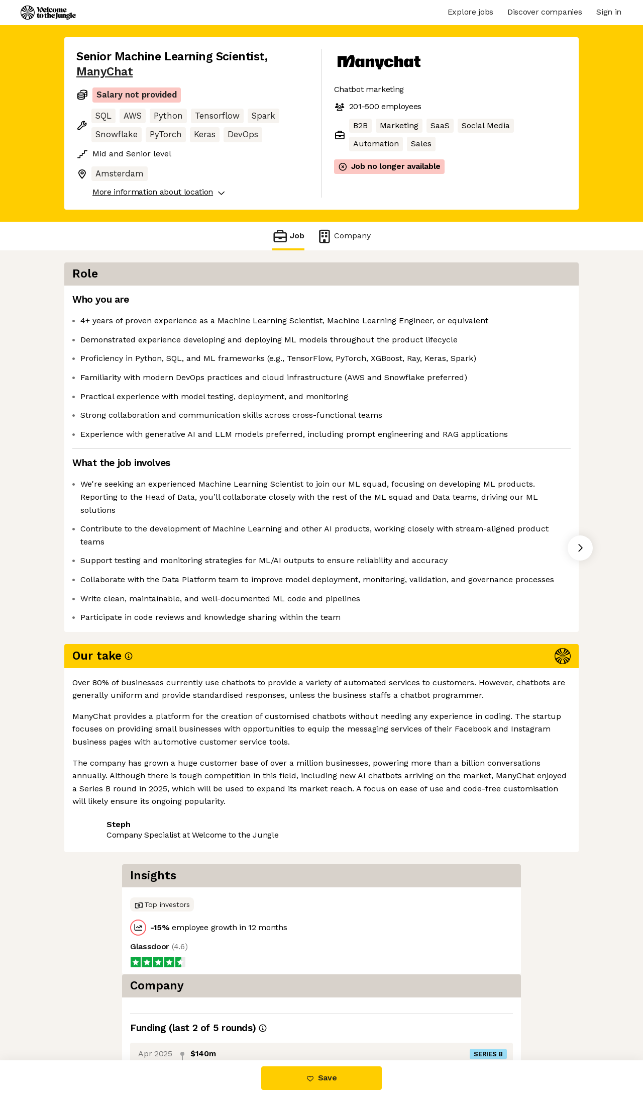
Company (343, 236)
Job (288, 236)
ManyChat (104, 71)
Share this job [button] (104, 850)
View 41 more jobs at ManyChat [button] (208, 850)
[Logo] (48, 13)
